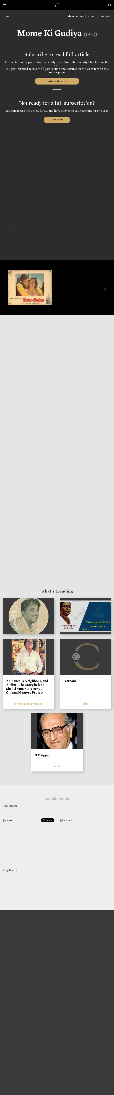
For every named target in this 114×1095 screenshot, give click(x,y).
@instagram (10, 805)
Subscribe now (57, 81)
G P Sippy (42, 755)
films (6, 16)
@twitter (8, 820)
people (57, 766)
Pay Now (57, 119)
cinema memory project (28, 703)
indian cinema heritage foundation (88, 16)
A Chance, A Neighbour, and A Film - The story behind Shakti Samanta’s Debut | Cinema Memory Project (27, 686)
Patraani (69, 681)
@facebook (66, 820)
